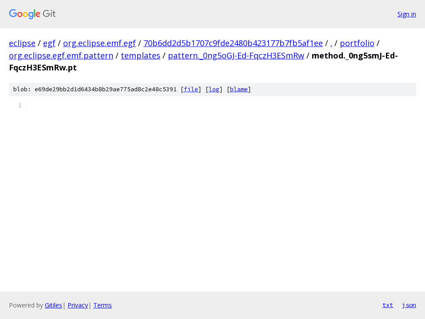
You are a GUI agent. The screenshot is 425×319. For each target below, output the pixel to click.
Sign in (406, 14)
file (191, 89)
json (409, 305)
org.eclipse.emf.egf (99, 43)
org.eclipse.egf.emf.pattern (61, 55)
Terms (102, 305)
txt (387, 305)
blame (239, 89)
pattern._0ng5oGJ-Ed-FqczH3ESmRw (236, 55)
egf (49, 43)
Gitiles (53, 305)
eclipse (22, 43)
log (214, 89)
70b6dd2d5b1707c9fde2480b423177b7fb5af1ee (233, 43)
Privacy (78, 305)
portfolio (357, 43)
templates (140, 55)
